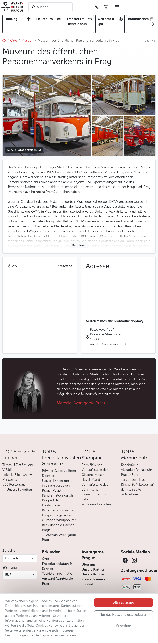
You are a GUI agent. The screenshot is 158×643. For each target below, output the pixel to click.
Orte (45, 559)
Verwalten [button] (123, 626)
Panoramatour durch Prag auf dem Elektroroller (57, 500)
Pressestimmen (93, 579)
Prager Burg (130, 475)
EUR (8, 575)
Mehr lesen (79, 245)
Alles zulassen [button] (123, 603)
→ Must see (129, 494)
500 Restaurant (13, 484)
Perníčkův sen (92, 465)
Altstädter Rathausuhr (136, 470)
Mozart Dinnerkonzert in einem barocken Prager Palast (58, 485)
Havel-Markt (91, 480)
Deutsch (11, 558)
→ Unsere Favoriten (17, 489)
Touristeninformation (58, 573)
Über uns (88, 564)
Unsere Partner (93, 569)
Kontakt (87, 584)
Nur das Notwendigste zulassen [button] (123, 615)
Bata (85, 499)
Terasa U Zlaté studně (18, 465)
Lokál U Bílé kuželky (17, 475)
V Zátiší (7, 470)
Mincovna (9, 480)
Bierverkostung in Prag (58, 510)
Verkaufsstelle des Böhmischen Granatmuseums (95, 489)
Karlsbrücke (129, 465)
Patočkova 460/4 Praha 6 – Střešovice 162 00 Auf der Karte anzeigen (107, 336)
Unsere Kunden (93, 574)
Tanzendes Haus (133, 480)
